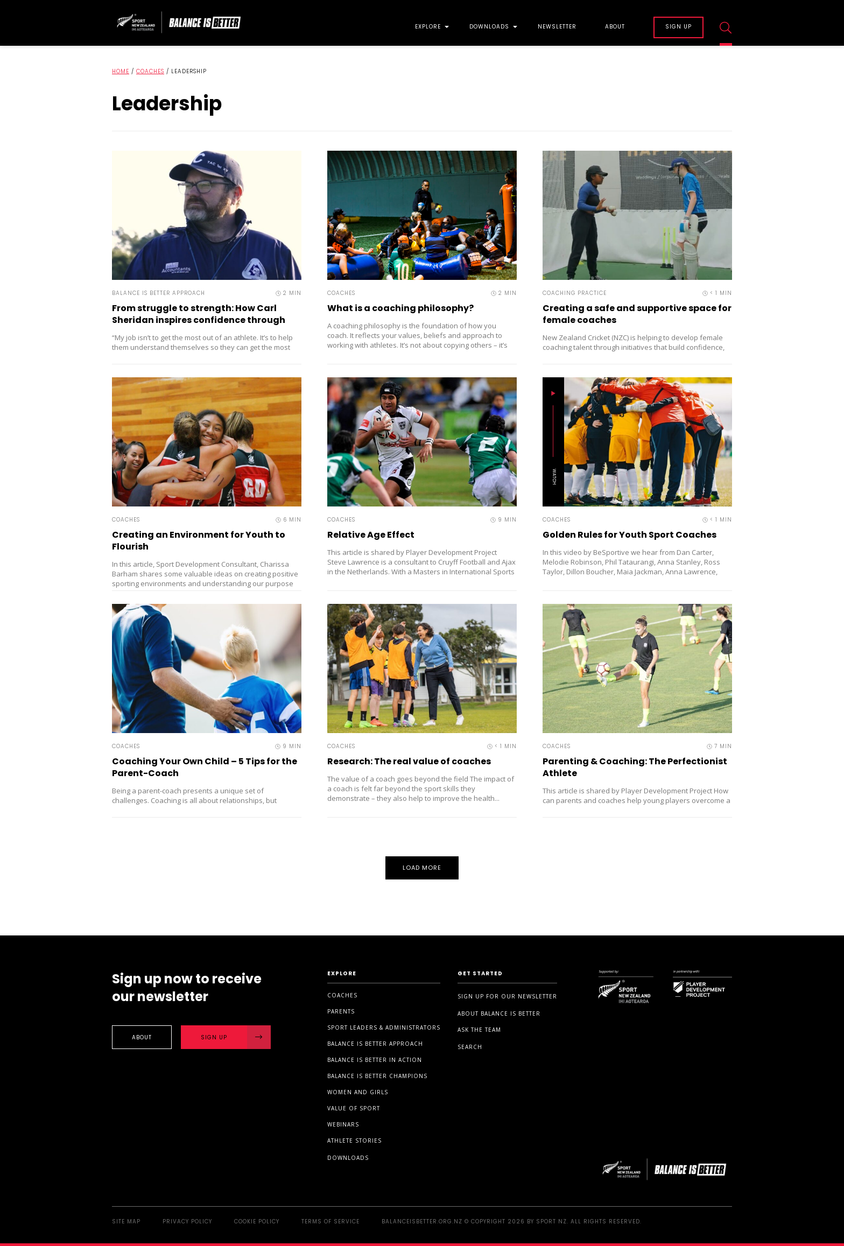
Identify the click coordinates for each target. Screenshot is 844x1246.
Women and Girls (357, 1092)
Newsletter (557, 27)
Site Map (126, 1221)
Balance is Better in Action (374, 1060)
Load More (422, 867)
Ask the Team (479, 1029)
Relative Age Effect (370, 535)
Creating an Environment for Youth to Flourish (198, 541)
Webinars (343, 1124)
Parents (341, 1011)
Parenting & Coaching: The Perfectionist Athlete (635, 767)
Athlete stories (354, 1140)
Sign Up (236, 1037)
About (615, 27)
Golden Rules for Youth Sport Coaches (629, 535)
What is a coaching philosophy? (400, 308)
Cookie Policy (256, 1221)
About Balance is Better (499, 1013)
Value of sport (353, 1108)
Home (120, 71)
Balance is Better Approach (375, 1043)
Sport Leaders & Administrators (383, 1027)
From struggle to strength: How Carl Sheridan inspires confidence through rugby (198, 320)
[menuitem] (428, 23)
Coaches (150, 71)
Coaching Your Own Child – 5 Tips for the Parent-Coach (204, 767)
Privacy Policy (187, 1221)
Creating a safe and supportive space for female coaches (637, 314)
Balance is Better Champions (377, 1076)
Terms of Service (330, 1221)
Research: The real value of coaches (409, 761)
